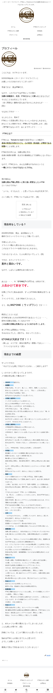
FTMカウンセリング (26, 681)
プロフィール (26, 683)
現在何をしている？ (27, 212)
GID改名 (10, 683)
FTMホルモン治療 (43, 681)
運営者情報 (26, 686)
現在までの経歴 (25, 215)
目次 (23, 205)
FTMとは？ (27, 209)
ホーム (10, 681)
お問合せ (43, 683)
